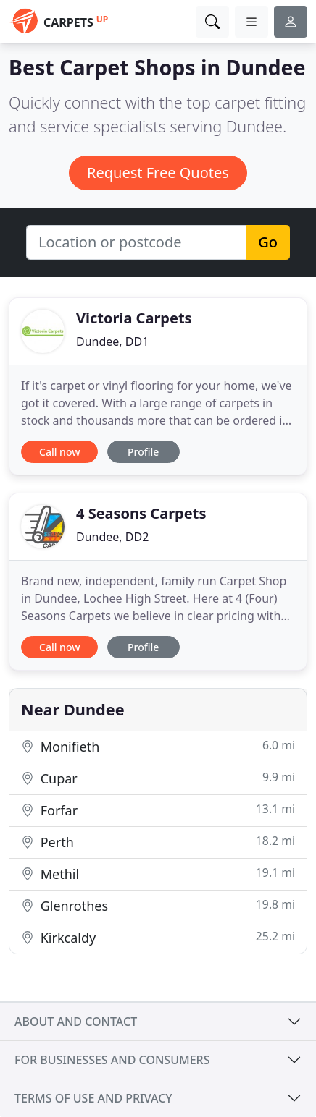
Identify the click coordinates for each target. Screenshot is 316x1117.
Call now (59, 452)
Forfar (158, 810)
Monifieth (158, 746)
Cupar (158, 778)
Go (268, 242)
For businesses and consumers (111, 1060)
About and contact (75, 1021)
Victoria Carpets (134, 318)
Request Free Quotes (158, 172)
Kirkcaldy (158, 937)
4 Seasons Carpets (141, 513)
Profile (143, 452)
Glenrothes (158, 905)
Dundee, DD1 (112, 341)
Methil (158, 874)
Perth (158, 842)
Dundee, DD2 (112, 537)
